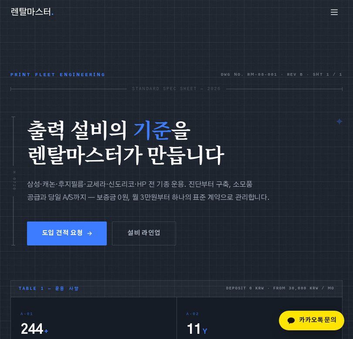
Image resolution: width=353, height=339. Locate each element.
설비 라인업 (143, 234)
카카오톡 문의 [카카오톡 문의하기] (311, 320)
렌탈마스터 (32, 12)
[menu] (334, 12)
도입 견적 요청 (67, 234)
